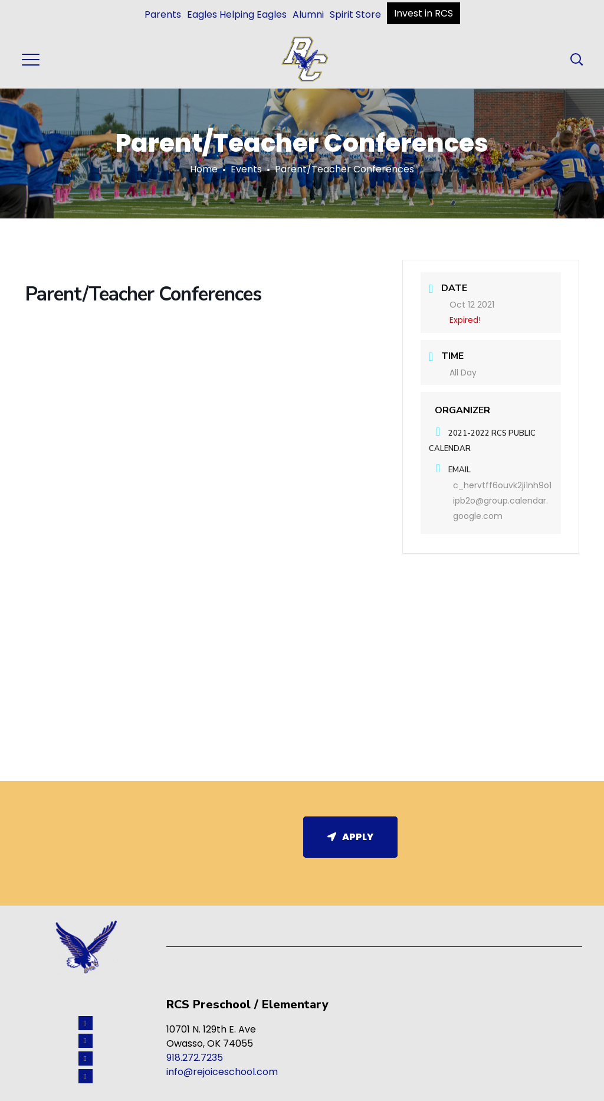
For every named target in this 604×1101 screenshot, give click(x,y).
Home (204, 169)
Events (246, 169)
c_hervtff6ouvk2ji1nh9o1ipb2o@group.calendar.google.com (502, 500)
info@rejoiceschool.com (222, 1072)
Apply (350, 837)
